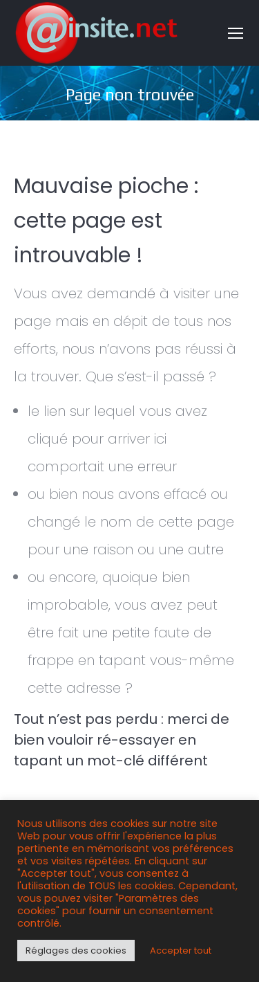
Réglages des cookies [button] (76, 950)
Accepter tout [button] (180, 950)
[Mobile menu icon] (235, 33)
